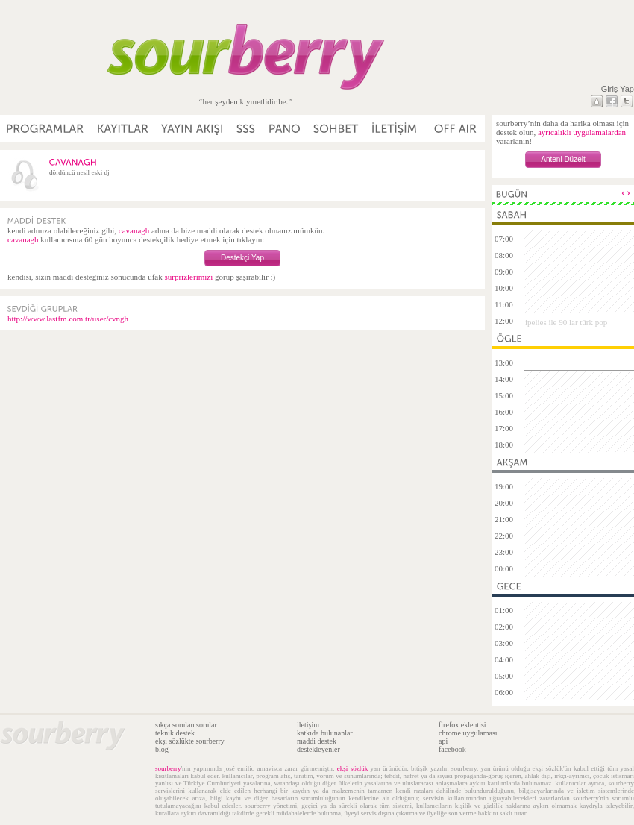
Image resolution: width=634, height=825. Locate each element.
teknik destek (175, 733)
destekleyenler (318, 749)
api (443, 741)
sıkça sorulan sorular (186, 725)
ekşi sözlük (352, 768)
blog (162, 749)
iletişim (308, 725)
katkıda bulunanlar (325, 733)
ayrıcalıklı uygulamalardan (582, 132)
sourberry (168, 768)
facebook (452, 749)
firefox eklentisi (462, 725)
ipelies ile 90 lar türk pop (566, 322)
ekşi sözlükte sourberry (190, 741)
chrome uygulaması (468, 733)
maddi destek (316, 741)
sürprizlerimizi (188, 276)
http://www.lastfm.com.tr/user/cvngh (67, 318)
